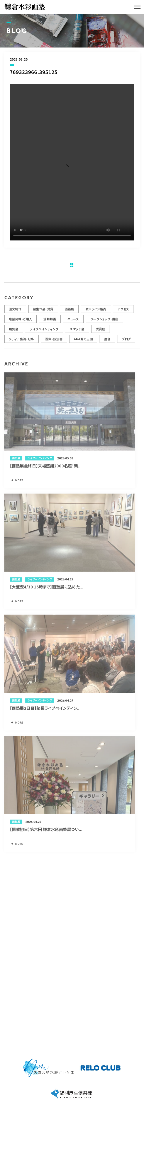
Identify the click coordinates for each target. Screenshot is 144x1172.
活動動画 (49, 321)
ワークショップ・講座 (104, 321)
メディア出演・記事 (21, 341)
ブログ (126, 341)
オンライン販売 (95, 311)
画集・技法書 (54, 341)
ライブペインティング (44, 331)
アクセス (123, 311)
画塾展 (69, 311)
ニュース (73, 321)
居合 (107, 341)
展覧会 (13, 331)
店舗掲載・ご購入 (20, 321)
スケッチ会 (77, 331)
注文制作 (15, 311)
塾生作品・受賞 (43, 311)
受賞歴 (100, 331)
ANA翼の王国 (83, 341)
